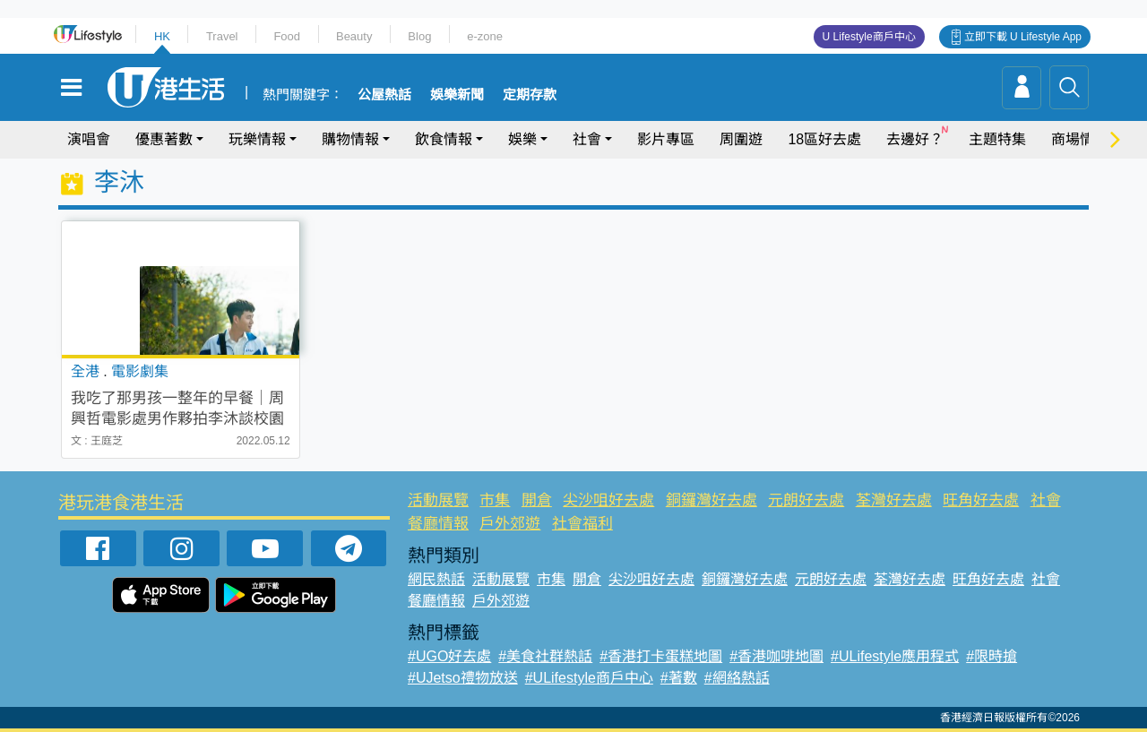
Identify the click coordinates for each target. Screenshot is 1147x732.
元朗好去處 (806, 500)
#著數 (678, 677)
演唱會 (88, 139)
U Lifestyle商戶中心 (869, 36)
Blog (419, 36)
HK (162, 36)
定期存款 (529, 95)
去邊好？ (915, 139)
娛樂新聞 (457, 95)
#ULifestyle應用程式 (895, 656)
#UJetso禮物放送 (463, 677)
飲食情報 (443, 139)
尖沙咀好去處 (608, 500)
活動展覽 (438, 500)
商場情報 (1079, 139)
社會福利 (582, 523)
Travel (222, 36)
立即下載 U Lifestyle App (1023, 36)
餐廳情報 (438, 523)
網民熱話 (436, 579)
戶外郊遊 (509, 523)
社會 (587, 139)
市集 (494, 500)
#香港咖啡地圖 (776, 656)
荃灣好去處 (894, 500)
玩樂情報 (257, 139)
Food (286, 36)
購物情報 (350, 139)
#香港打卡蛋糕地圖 (660, 656)
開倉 (537, 500)
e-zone (485, 36)
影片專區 (665, 139)
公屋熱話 (384, 95)
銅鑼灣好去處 (711, 500)
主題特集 (997, 139)
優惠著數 (164, 139)
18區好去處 (824, 139)
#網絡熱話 (737, 677)
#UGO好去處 (449, 656)
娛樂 (522, 139)
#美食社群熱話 (545, 656)
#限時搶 (991, 656)
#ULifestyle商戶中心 (589, 677)
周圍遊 (741, 139)
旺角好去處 (981, 500)
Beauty (354, 36)
